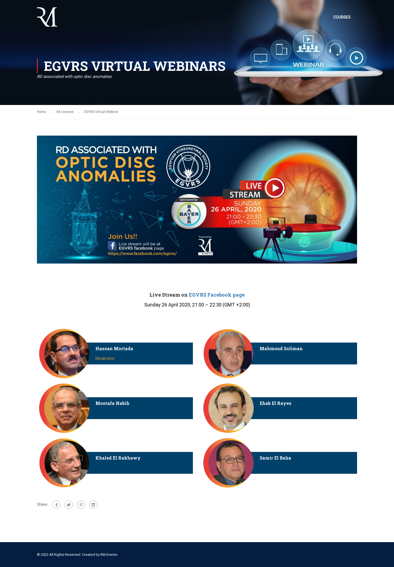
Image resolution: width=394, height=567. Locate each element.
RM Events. (109, 555)
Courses (341, 17)
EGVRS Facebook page (217, 294)
